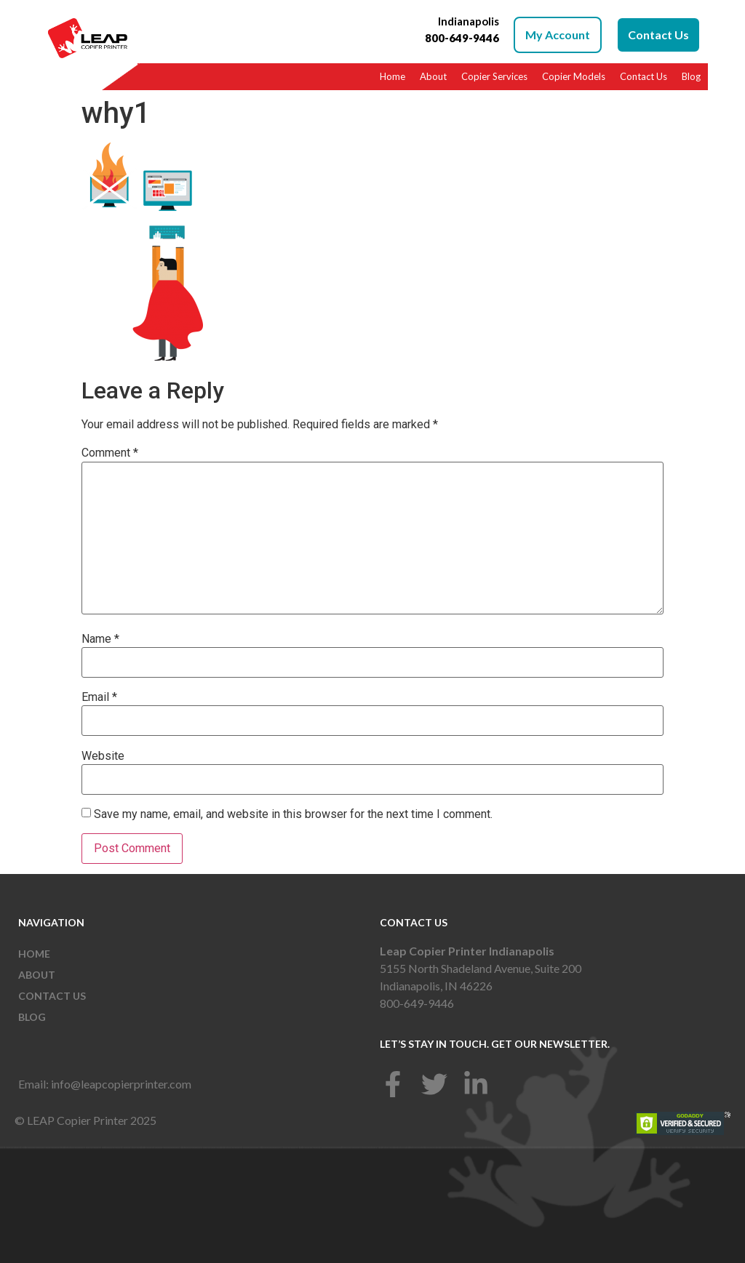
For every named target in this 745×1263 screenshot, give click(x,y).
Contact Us (643, 76)
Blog (691, 76)
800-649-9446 (417, 1003)
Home (392, 76)
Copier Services (494, 76)
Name (100, 639)
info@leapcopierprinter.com (121, 1084)
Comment (109, 453)
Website (102, 756)
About (433, 76)
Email (99, 697)
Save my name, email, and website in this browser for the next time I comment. (293, 814)
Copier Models (573, 76)
